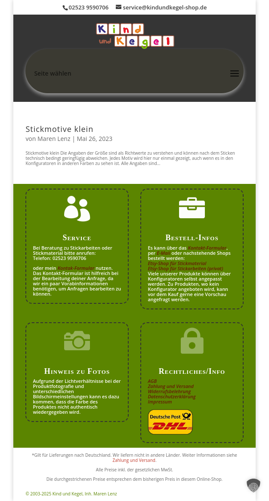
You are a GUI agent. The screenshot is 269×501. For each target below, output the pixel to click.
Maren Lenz (54, 138)
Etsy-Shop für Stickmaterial (177, 263)
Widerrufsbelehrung (169, 391)
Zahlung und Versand (171, 386)
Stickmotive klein (59, 129)
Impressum (160, 401)
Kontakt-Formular (207, 247)
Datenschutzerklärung (171, 396)
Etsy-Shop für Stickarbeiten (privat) (185, 268)
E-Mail (163, 253)
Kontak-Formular (76, 268)
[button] (253, 485)
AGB (152, 381)
